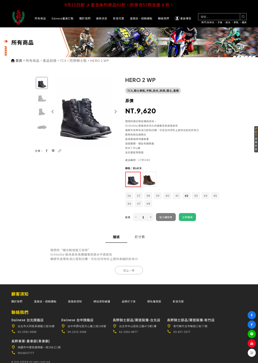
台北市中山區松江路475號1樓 (134, 326)
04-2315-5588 (73, 332)
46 (129, 203)
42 (186, 195)
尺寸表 (140, 236)
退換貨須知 (75, 301)
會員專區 (183, 18)
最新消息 (101, 18)
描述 (116, 236)
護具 (244, 22)
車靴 (236, 22)
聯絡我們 (163, 18)
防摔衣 (210, 22)
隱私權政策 (154, 301)
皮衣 (228, 22)
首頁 (18, 60)
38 (148, 195)
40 (167, 195)
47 (139, 203)
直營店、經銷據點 (141, 18)
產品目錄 (50, 60)
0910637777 (22, 353)
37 (139, 195)
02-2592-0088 (24, 332)
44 (205, 195)
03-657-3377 (179, 332)
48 (148, 203)
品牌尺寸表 (129, 301)
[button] (52, 112)
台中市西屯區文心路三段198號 (83, 326)
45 (215, 195)
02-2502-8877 (125, 332)
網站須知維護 (101, 301)
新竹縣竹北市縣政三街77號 (187, 326)
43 (196, 195)
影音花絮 (118, 18)
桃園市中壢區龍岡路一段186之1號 (36, 347)
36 (129, 195)
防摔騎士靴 (78, 60)
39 (158, 195)
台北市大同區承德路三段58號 (33, 326)
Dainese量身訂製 (63, 18)
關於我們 (84, 18)
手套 (220, 22)
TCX (63, 60)
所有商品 (40, 18)
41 (177, 195)
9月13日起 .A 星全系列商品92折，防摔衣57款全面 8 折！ (129, 5)
